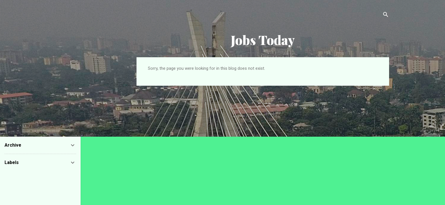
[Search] (385, 15)
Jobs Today (263, 39)
